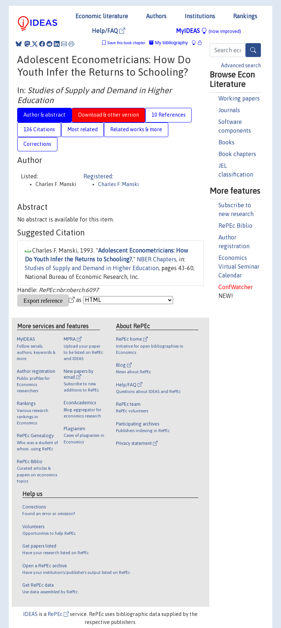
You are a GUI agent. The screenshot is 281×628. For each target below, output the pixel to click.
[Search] (253, 50)
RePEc (58, 614)
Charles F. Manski (118, 184)
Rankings (245, 16)
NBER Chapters (156, 259)
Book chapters (237, 154)
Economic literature (101, 16)
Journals (229, 110)
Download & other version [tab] (108, 115)
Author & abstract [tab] (44, 115)
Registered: (98, 176)
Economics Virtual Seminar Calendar (238, 266)
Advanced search (241, 65)
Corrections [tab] (37, 144)
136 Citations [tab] (39, 129)
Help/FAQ (108, 30)
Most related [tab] (82, 129)
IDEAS (30, 614)
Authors (156, 16)
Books (226, 142)
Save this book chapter (126, 43)
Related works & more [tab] (136, 129)
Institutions (200, 16)
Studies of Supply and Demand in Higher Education (92, 268)
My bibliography (168, 42)
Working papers (239, 98)
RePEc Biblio (235, 225)
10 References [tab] (168, 115)
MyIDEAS (208, 30)
